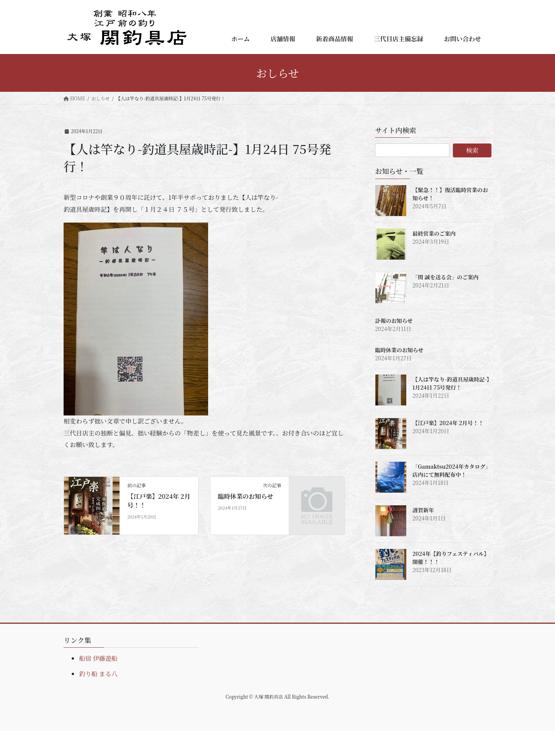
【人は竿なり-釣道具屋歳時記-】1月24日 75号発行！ (450, 383)
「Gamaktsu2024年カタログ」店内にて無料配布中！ (451, 470)
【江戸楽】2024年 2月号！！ (158, 500)
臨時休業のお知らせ (245, 496)
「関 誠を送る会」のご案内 (445, 277)
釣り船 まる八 (98, 673)
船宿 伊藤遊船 (98, 658)
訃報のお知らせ (394, 320)
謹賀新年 (423, 510)
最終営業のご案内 (434, 233)
